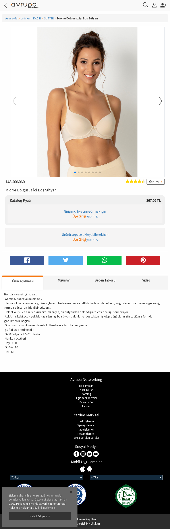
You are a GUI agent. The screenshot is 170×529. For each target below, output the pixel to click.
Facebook (76, 454)
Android (89, 469)
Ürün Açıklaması (22, 281)
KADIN (37, 18)
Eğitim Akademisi (86, 398)
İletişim (86, 406)
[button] (157, 101)
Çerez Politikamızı (20, 504)
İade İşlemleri (86, 429)
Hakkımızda (86, 386)
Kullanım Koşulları (85, 519)
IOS (83, 469)
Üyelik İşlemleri (86, 421)
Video (146, 280)
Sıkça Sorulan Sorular (86, 438)
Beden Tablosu (105, 280)
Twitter (89, 454)
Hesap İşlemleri (86, 434)
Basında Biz (86, 402)
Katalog (86, 394)
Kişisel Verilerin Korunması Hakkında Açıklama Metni (37, 506)
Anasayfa (11, 18)
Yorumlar (64, 280)
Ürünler (25, 18)
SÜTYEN (49, 18)
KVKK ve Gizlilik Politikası (85, 523)
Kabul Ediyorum (40, 516)
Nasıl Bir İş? (86, 390)
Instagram (83, 454)
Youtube (96, 454)
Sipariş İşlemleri (86, 425)
